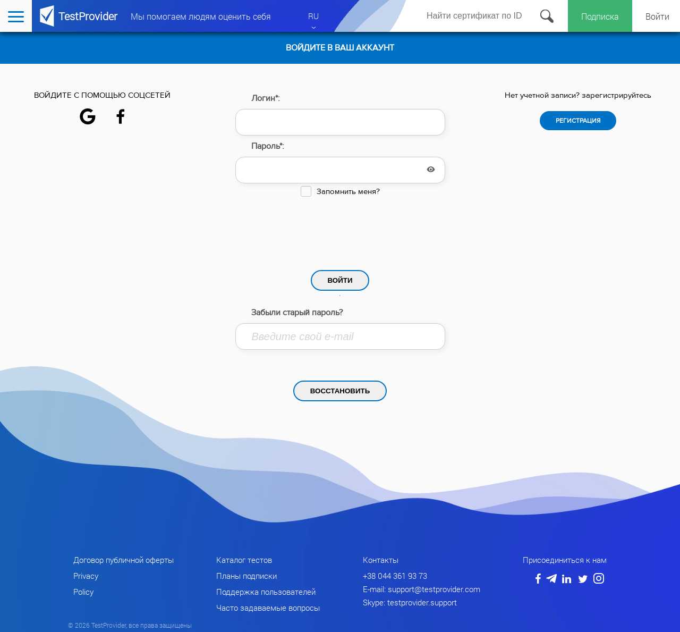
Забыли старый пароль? (297, 312)
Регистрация (578, 120)
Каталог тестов (244, 559)
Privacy (85, 575)
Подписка (600, 16)
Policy (83, 591)
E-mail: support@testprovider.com (421, 589)
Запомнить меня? (348, 192)
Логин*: (265, 98)
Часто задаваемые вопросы (268, 607)
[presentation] (340, 230)
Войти (657, 16)
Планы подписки (246, 575)
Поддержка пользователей (266, 591)
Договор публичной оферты (123, 559)
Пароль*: (267, 146)
